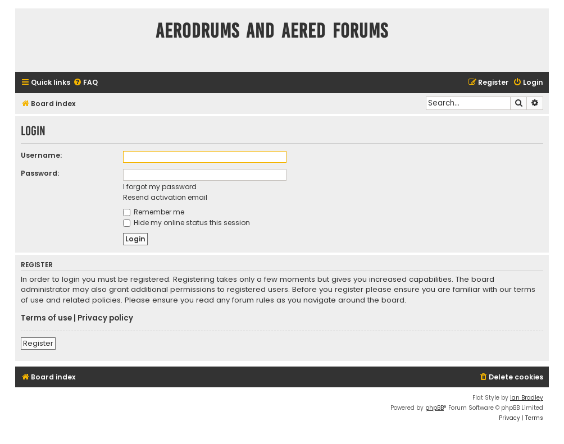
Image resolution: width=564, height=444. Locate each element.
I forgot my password (160, 186)
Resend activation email (165, 197)
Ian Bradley (526, 397)
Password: (40, 173)
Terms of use (46, 318)
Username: (41, 155)
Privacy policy (105, 318)
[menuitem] (85, 82)
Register (38, 343)
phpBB (434, 408)
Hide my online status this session (186, 222)
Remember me (153, 212)
